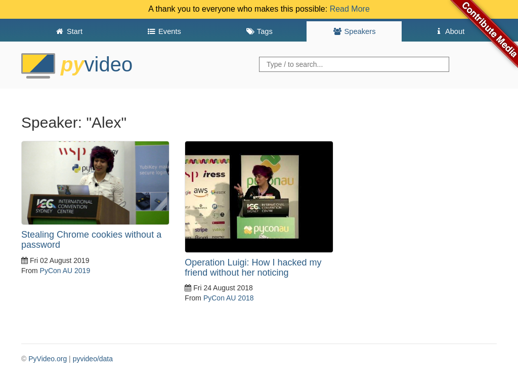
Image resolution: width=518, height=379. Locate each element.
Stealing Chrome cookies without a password (91, 240)
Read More (350, 9)
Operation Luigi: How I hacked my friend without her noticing (253, 267)
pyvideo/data (93, 359)
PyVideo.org (47, 359)
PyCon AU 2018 (228, 298)
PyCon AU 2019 (65, 271)
